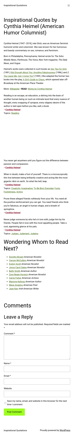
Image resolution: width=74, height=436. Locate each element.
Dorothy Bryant (16, 257)
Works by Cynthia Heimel (40, 89)
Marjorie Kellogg (17, 281)
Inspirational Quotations (15, 5)
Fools (57, 188)
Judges (14, 233)
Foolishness (9, 192)
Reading (15, 113)
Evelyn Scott (15, 264)
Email (7, 376)
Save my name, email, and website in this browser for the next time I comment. (37, 403)
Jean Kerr (13, 288)
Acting (19, 192)
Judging (34, 233)
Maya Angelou (16, 285)
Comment (9, 333)
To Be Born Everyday (44, 188)
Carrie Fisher (15, 278)
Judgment (24, 233)
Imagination (27, 188)
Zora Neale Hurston (18, 274)
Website (8, 388)
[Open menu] (68, 5)
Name (7, 363)
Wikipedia (14, 89)
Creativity (15, 188)
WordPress (65, 430)
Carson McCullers (17, 260)
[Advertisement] (37, 137)
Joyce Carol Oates (18, 267)
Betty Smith (14, 271)
